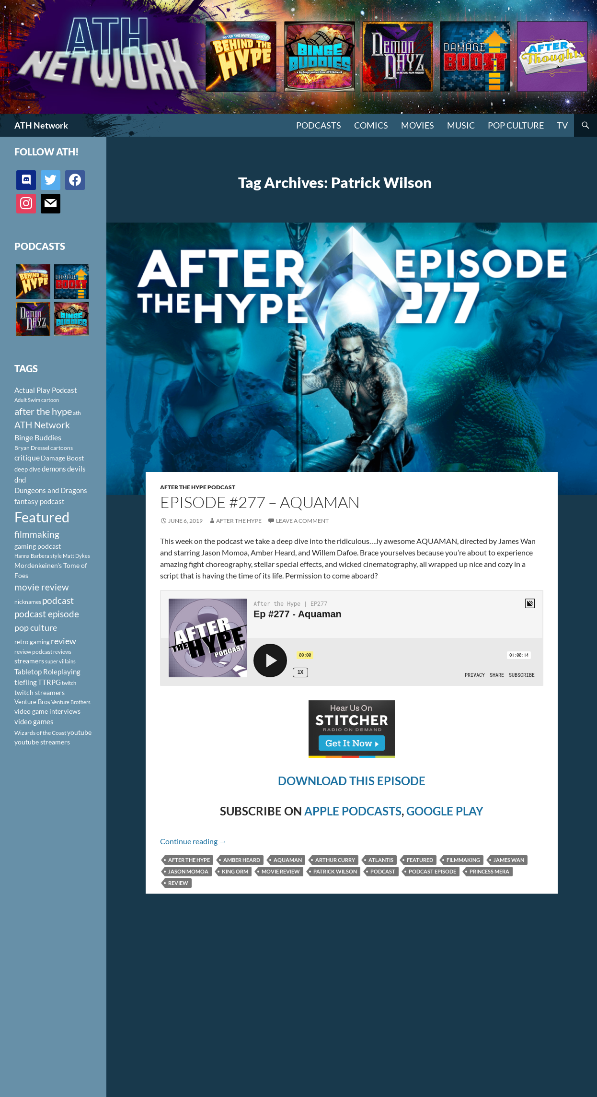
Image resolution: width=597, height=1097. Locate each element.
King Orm (235, 871)
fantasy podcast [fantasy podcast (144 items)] (39, 501)
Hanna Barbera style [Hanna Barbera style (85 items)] (38, 556)
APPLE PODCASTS (353, 811)
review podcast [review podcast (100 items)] (33, 651)
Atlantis (380, 860)
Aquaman (288, 860)
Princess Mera (489, 871)
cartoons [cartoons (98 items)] (61, 447)
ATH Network (41, 125)
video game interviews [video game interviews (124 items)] (47, 711)
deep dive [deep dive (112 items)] (27, 469)
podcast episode (432, 871)
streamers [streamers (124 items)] (29, 661)
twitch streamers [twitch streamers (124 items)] (39, 692)
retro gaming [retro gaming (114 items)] (32, 642)
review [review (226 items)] (63, 641)
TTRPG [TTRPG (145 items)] (49, 682)
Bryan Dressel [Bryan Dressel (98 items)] (31, 447)
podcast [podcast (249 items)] (58, 600)
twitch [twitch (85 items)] (69, 683)
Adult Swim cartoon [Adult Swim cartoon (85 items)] (36, 400)
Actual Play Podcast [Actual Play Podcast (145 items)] (45, 390)
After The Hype (239, 520)
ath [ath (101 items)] (77, 412)
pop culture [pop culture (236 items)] (35, 627)
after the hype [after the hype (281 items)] (43, 411)
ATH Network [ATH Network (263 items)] (42, 424)
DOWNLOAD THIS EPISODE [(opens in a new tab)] (351, 781)
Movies (417, 125)
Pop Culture (516, 125)
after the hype (189, 860)
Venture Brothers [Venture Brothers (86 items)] (71, 702)
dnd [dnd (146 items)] (20, 479)
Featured (420, 860)
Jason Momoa (188, 871)
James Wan (509, 860)
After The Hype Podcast (197, 487)
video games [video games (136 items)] (34, 722)
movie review (281, 871)
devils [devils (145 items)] (76, 468)
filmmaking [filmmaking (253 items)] (36, 534)
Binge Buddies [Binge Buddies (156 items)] (37, 437)
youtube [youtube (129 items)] (79, 732)
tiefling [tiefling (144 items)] (25, 682)
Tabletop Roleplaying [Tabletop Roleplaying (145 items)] (47, 671)
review (178, 883)
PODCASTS (318, 125)
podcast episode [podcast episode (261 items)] (46, 613)
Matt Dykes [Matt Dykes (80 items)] (76, 556)
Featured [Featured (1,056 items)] (41, 516)
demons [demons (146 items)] (54, 468)
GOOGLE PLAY (444, 811)
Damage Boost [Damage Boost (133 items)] (62, 458)
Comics (371, 125)
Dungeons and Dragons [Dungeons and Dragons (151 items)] (50, 490)
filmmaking (463, 860)
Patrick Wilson (335, 871)
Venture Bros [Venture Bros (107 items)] (32, 702)
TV (562, 125)
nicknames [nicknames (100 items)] (27, 601)
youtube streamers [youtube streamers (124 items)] (42, 742)
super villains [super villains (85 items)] (60, 661)
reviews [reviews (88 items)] (62, 652)
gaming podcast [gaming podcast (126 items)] (37, 546)
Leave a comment (302, 520)
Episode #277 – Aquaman (260, 502)
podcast (382, 871)
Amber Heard (241, 860)
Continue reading (193, 841)
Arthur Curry (335, 860)
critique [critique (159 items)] (27, 457)
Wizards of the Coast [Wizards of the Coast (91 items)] (40, 733)
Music (461, 125)
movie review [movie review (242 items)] (41, 587)
